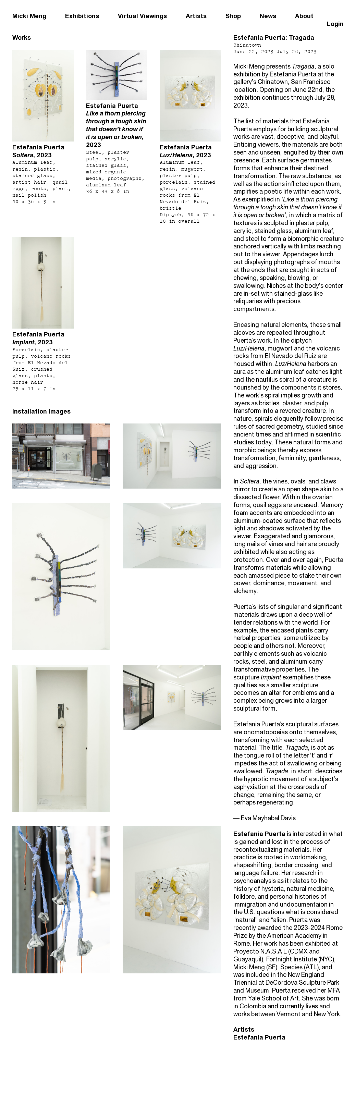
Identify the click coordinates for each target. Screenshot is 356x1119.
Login (335, 23)
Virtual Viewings (142, 16)
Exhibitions (82, 16)
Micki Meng (29, 16)
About (304, 16)
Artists (196, 16)
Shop (233, 16)
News (268, 16)
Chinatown (247, 45)
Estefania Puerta (259, 1037)
